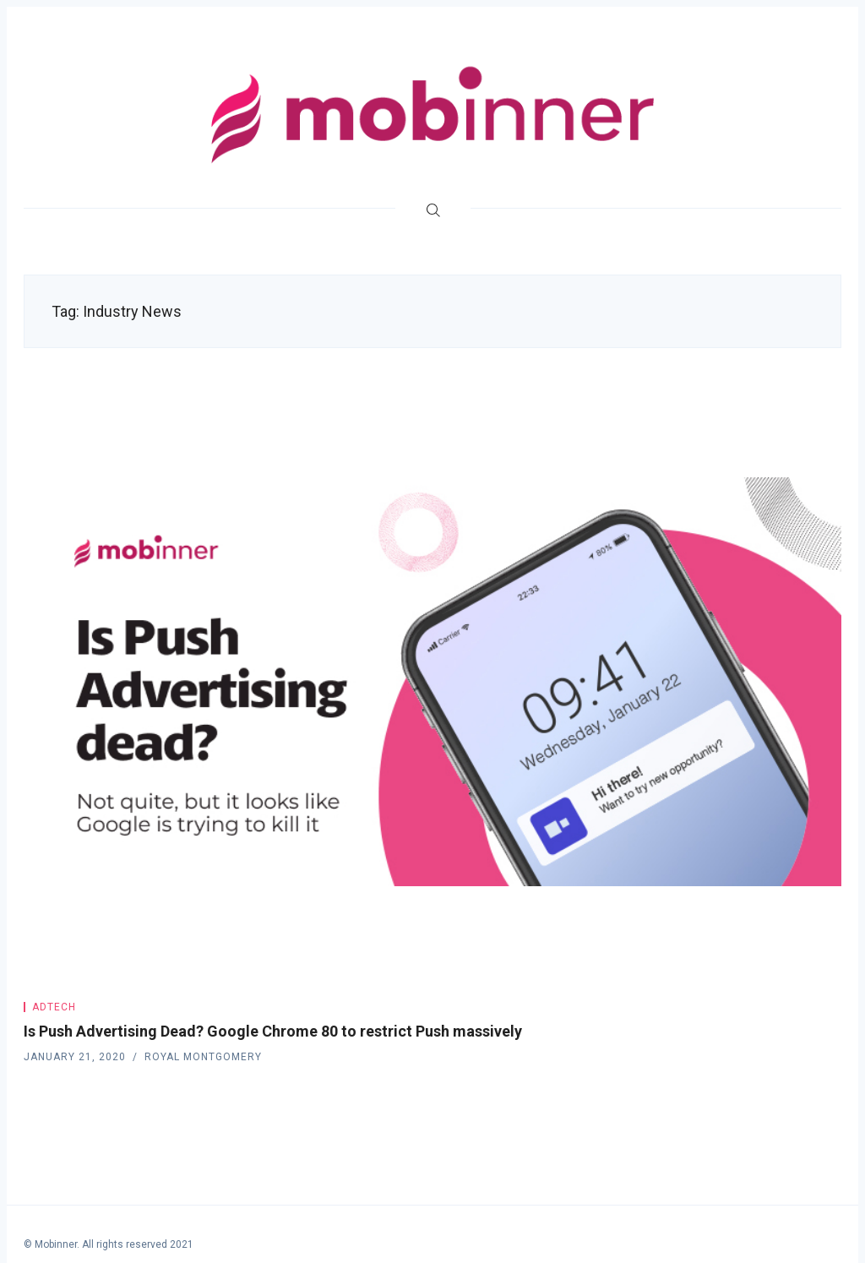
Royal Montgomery (203, 1057)
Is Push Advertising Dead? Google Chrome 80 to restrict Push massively (273, 1031)
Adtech (54, 1007)
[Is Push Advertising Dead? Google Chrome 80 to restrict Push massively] (432, 681)
